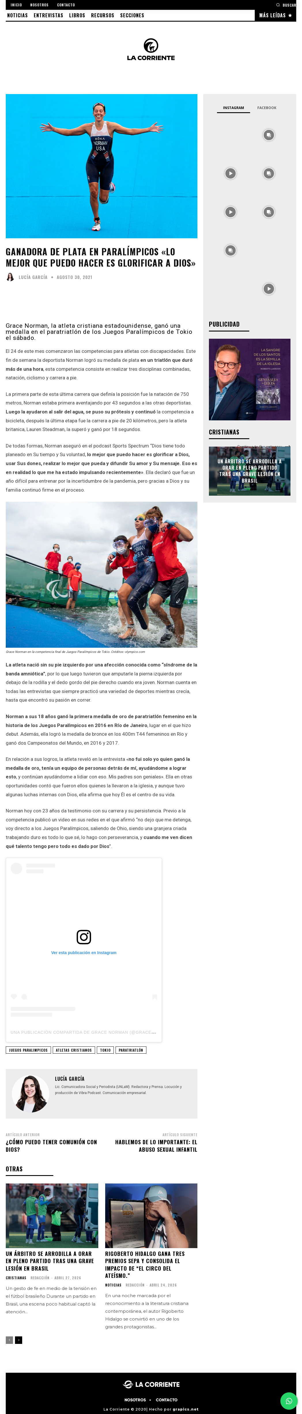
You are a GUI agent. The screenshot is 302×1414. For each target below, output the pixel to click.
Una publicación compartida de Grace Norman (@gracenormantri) (95, 1032)
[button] (286, 5)
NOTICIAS (113, 1285)
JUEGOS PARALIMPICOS (28, 1050)
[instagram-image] (230, 134)
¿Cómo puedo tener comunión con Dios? (51, 1145)
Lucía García (33, 277)
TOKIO (105, 1050)
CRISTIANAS (16, 1278)
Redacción (40, 1277)
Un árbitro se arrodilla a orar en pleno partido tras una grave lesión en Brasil (50, 1261)
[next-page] (18, 1340)
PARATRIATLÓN (131, 1050)
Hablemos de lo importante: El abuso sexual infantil (156, 1145)
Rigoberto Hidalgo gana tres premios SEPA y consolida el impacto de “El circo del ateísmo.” (145, 1264)
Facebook (266, 107)
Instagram (233, 107)
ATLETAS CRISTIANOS (74, 1050)
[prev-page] (9, 1340)
